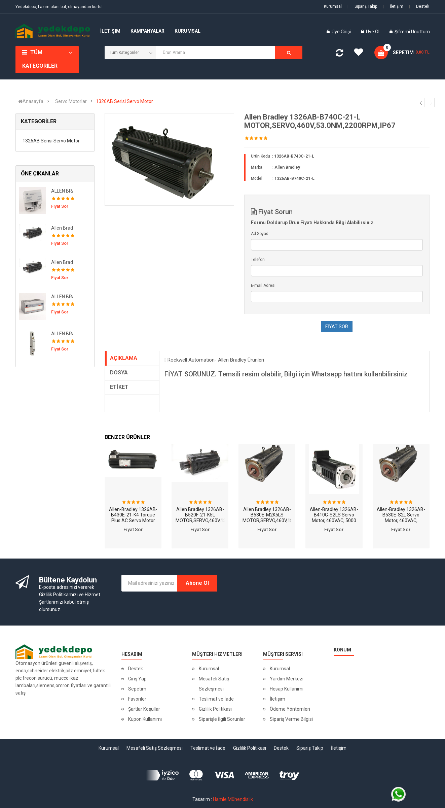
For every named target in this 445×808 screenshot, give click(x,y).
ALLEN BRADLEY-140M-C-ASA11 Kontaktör (62, 333)
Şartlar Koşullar (144, 709)
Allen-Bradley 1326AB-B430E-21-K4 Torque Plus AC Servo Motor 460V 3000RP (133, 518)
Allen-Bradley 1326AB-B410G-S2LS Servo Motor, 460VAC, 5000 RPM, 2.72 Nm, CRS (334, 518)
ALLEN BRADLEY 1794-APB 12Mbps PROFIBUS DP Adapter (62, 191)
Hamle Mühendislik (233, 799)
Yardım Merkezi (286, 678)
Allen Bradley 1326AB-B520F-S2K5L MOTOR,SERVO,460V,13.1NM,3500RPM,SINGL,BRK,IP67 (62, 262)
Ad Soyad (259, 233)
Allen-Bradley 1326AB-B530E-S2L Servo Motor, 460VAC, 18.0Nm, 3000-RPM (401, 518)
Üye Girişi (342, 31)
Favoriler (137, 699)
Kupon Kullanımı (145, 719)
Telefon (258, 259)
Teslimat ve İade (216, 699)
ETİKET (119, 387)
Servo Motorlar (71, 101)
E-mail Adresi (263, 285)
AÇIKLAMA (123, 358)
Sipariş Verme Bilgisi (291, 719)
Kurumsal (333, 6)
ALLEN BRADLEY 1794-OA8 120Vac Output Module (62, 296)
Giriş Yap (137, 678)
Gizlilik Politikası (215, 709)
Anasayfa (30, 101)
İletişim (393, 6)
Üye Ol (372, 31)
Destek (419, 6)
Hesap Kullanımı (286, 689)
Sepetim (137, 689)
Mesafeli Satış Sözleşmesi (214, 684)
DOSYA (119, 372)
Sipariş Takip (362, 6)
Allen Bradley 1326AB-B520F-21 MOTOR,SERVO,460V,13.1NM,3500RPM (62, 228)
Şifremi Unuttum (412, 31)
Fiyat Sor (133, 529)
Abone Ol (197, 583)
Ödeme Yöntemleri (290, 709)
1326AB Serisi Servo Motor (124, 101)
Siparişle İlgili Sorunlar (222, 719)
